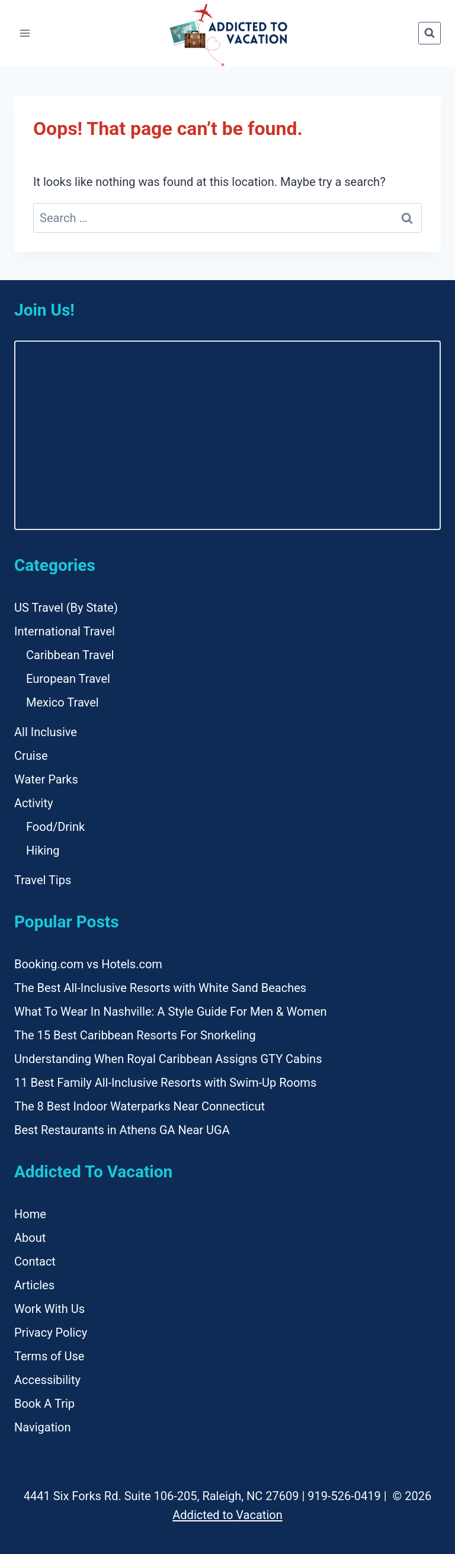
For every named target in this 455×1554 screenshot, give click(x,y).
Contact (35, 1261)
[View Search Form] (429, 33)
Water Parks (46, 779)
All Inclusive (45, 732)
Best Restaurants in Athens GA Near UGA (122, 1130)
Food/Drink (55, 827)
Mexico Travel (62, 702)
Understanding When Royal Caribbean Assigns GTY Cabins (168, 1059)
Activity (33, 803)
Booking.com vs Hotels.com (88, 964)
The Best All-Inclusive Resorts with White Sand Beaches (160, 988)
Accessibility (47, 1380)
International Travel (64, 631)
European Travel (68, 679)
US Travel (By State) (66, 608)
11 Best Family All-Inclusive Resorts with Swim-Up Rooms (165, 1082)
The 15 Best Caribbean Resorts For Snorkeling (135, 1035)
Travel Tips (42, 880)
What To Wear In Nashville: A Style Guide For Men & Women (170, 1011)
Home (30, 1214)
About (30, 1238)
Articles (34, 1285)
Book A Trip (44, 1403)
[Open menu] (25, 33)
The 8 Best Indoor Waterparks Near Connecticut (139, 1106)
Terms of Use (49, 1356)
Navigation (42, 1427)
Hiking (42, 850)
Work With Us (49, 1309)
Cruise (31, 756)
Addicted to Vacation (227, 1515)
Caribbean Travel (70, 655)
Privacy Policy (50, 1332)
